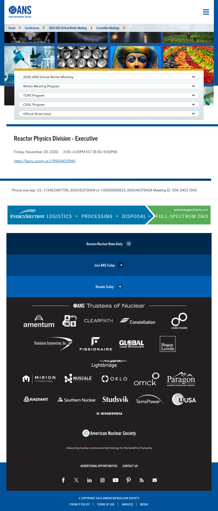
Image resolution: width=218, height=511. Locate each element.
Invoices (127, 504)
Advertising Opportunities (98, 466)
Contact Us (130, 466)
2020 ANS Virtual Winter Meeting (68, 28)
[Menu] (206, 12)
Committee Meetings (108, 28)
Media (144, 504)
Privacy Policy (80, 504)
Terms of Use (106, 504)
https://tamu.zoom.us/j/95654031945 (45, 160)
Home (12, 28)
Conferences (32, 28)
